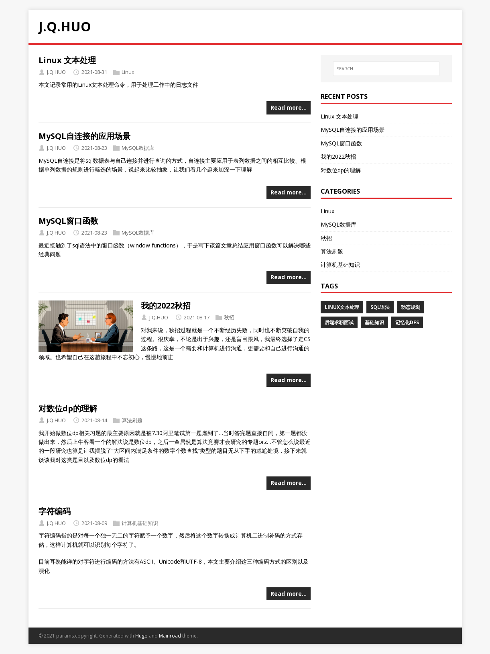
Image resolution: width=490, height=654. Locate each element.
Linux (128, 72)
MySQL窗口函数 (68, 220)
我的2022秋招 (166, 305)
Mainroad (170, 635)
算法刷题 (132, 420)
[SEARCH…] (386, 68)
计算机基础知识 (140, 523)
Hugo (141, 635)
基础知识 (374, 322)
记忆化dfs (407, 322)
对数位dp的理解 (68, 408)
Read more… (288, 107)
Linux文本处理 (342, 307)
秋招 (229, 317)
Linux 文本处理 (67, 60)
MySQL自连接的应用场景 (84, 136)
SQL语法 (380, 307)
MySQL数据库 (138, 147)
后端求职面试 (339, 322)
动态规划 (410, 307)
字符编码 (55, 511)
